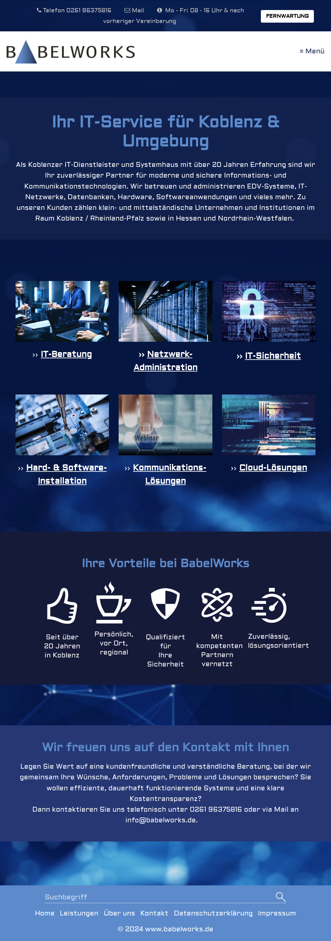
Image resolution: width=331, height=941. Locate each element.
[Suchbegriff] (165, 898)
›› (36, 354)
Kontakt (154, 913)
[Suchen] (281, 897)
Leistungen (79, 913)
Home (45, 913)
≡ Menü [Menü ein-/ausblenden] (312, 51)
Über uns (119, 913)
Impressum (277, 913)
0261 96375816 (89, 10)
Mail (138, 10)
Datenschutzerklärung (213, 913)
